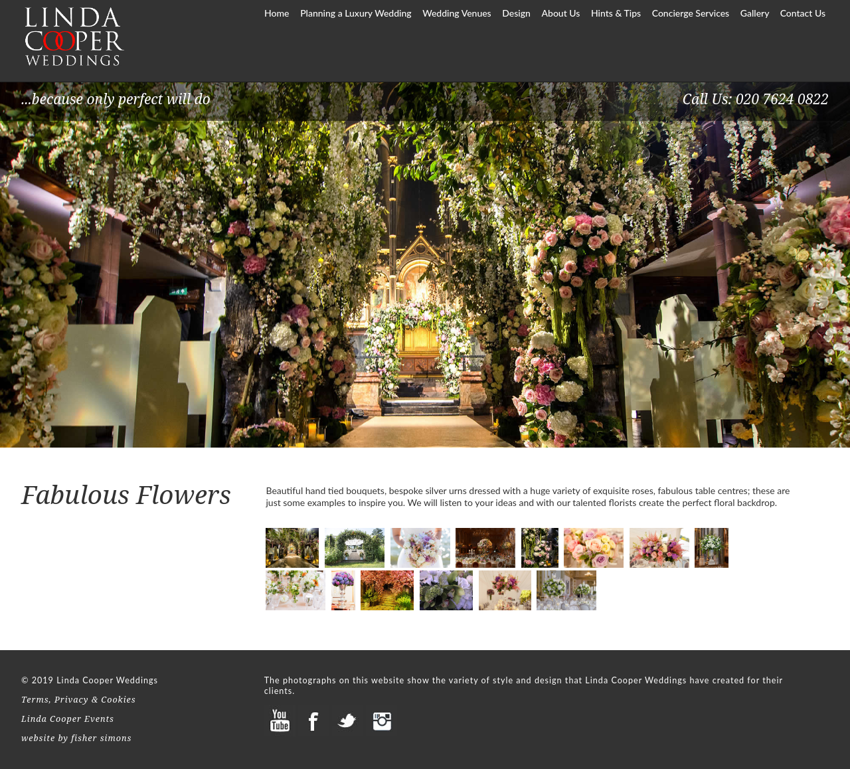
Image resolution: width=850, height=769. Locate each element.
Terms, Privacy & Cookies (78, 699)
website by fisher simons (76, 738)
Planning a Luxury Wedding (355, 13)
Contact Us (802, 13)
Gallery (756, 13)
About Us (561, 13)
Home (276, 13)
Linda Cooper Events (67, 719)
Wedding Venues (456, 13)
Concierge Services (691, 13)
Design (516, 13)
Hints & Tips (617, 13)
